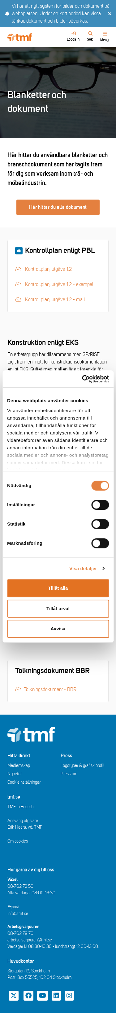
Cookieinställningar (24, 782)
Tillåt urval (58, 608)
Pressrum (69, 774)
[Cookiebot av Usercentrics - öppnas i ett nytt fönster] (82, 379)
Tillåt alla (58, 588)
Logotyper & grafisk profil (82, 765)
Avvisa (58, 628)
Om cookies (17, 841)
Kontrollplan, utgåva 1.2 (49, 269)
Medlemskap (18, 765)
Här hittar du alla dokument (58, 207)
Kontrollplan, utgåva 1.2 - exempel (54, 284)
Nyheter (14, 774)
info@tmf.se (17, 913)
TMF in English (20, 806)
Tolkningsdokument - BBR (45, 689)
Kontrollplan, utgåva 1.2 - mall (50, 299)
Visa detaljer (83, 568)
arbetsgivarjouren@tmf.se (29, 940)
